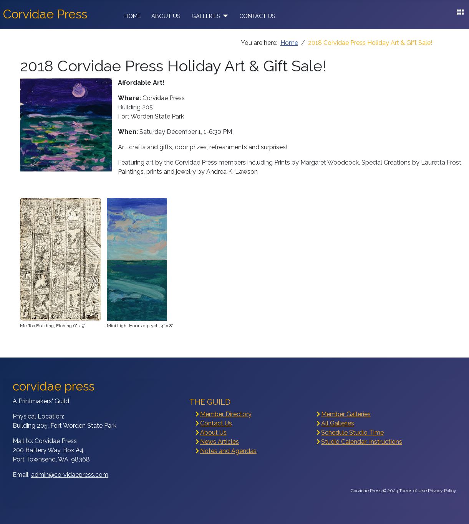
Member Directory (226, 414)
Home (132, 16)
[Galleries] (224, 16)
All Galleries (337, 423)
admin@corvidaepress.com (69, 474)
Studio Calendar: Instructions (361, 441)
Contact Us (257, 16)
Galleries (206, 16)
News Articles (219, 441)
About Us (166, 16)
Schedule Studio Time (352, 432)
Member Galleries (346, 414)
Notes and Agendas (228, 451)
